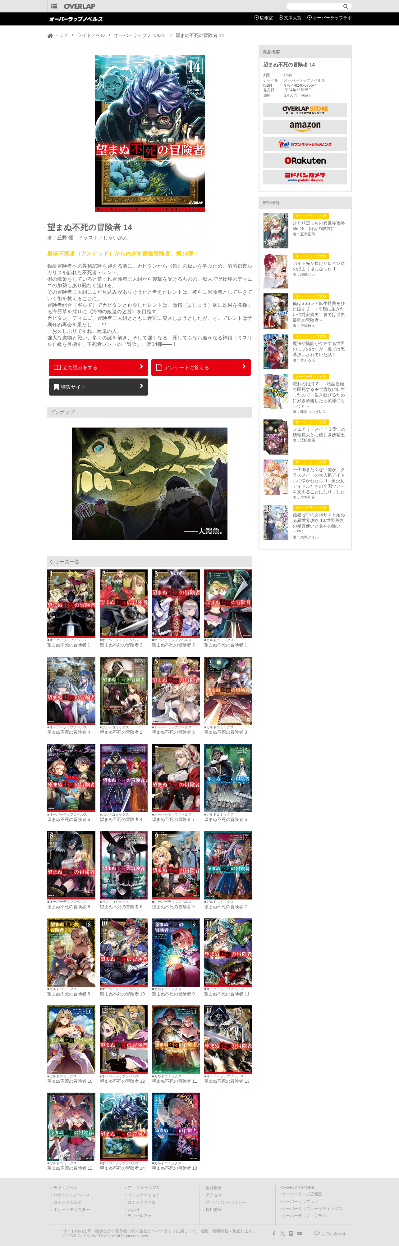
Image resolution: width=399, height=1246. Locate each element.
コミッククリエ (141, 1202)
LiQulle (133, 1209)
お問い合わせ (334, 1234)
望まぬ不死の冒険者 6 (68, 819)
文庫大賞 (292, 17)
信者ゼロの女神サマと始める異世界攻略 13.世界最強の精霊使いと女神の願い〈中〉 (319, 523)
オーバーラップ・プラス (304, 1216)
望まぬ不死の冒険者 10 (122, 993)
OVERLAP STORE (298, 1187)
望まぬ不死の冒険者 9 (173, 906)
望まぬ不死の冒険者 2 (121, 644)
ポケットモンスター (71, 1209)
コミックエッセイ (143, 1195)
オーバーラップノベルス (139, 35)
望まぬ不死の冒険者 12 (122, 1081)
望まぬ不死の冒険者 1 (68, 644)
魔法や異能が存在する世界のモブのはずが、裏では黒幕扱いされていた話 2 (319, 349)
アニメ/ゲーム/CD (143, 1188)
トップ (61, 35)
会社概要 (214, 1188)
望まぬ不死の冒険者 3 (173, 644)
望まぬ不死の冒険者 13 (226, 1081)
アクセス (214, 1195)
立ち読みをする (76, 367)
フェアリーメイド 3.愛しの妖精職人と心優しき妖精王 (319, 432)
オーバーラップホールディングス (312, 1209)
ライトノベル (91, 35)
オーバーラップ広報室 (302, 1194)
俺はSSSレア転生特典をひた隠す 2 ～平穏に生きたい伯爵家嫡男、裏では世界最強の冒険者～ (319, 312)
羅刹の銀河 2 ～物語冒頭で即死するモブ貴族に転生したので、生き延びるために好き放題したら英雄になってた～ (319, 395)
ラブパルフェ (139, 1216)
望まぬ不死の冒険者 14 (122, 1168)
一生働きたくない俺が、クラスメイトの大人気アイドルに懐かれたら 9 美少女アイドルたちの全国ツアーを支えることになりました (319, 480)
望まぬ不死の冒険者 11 (226, 993)
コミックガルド (67, 1202)
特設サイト (70, 386)
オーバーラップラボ (332, 17)
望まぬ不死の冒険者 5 (173, 732)
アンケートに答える (182, 367)
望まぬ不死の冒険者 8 (68, 906)
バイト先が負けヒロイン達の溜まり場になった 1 (319, 266)
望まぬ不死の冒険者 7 (173, 819)
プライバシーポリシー (226, 1202)
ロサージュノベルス (71, 1195)
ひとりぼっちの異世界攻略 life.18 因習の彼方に (320, 225)
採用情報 (214, 1209)
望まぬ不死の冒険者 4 (68, 732)
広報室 (266, 17)
